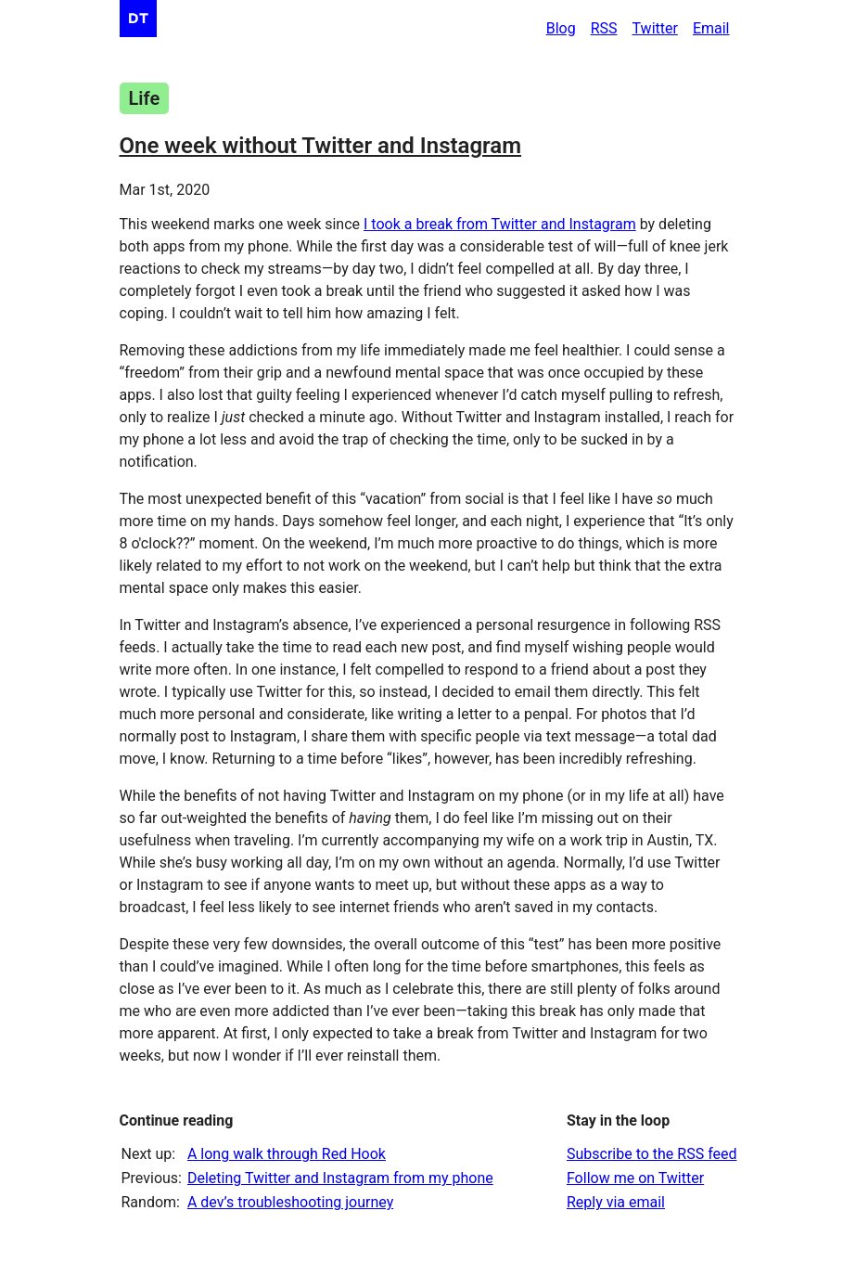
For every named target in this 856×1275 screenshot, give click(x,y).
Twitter (655, 28)
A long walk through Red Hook (286, 1154)
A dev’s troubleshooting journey (290, 1202)
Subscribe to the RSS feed (652, 1154)
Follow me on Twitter (635, 1178)
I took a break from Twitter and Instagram (500, 224)
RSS (604, 28)
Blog (561, 28)
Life (144, 98)
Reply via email (616, 1202)
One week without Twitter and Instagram (321, 146)
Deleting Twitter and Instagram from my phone (340, 1178)
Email (711, 28)
